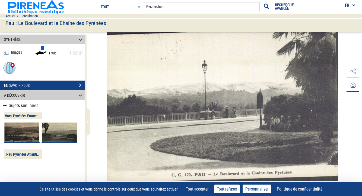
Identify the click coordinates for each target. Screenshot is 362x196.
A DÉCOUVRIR (44, 95)
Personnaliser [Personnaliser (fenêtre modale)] (257, 189)
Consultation (29, 16)
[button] (9, 67)
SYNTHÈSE (44, 39)
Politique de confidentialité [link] (299, 189)
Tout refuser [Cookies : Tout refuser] (227, 189)
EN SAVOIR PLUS (44, 85)
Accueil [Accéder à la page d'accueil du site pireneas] (10, 16)
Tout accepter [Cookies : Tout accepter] (197, 189)
